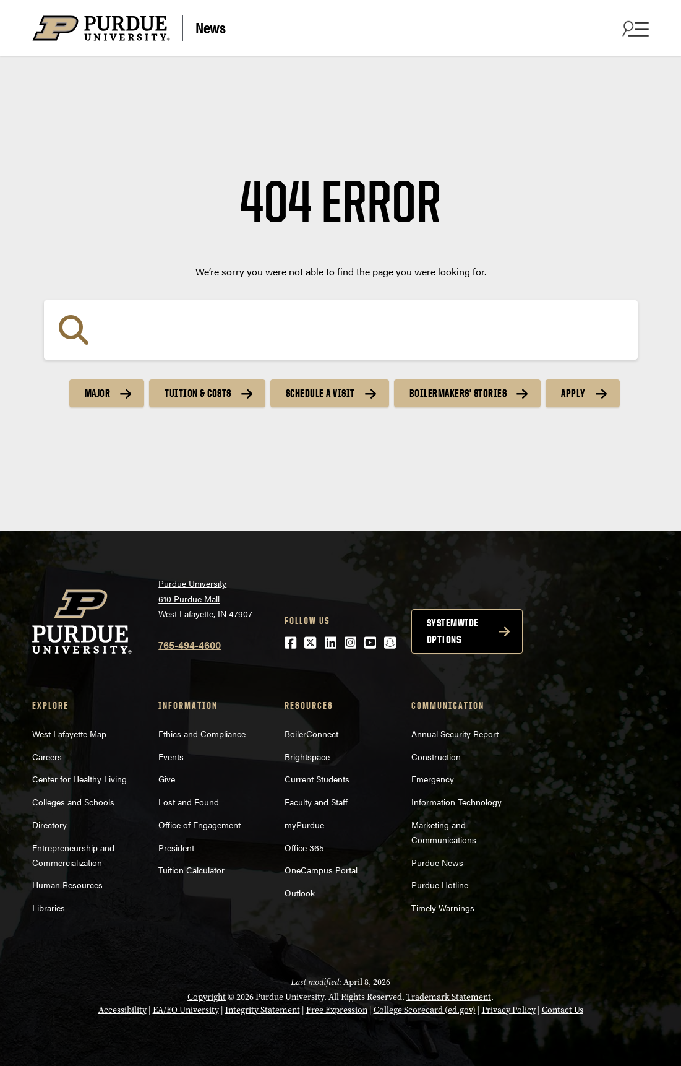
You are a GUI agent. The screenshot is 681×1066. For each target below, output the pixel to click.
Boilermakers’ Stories (458, 393)
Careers (47, 756)
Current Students (317, 779)
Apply (573, 393)
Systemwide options (453, 631)
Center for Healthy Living (79, 779)
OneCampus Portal (321, 870)
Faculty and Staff (316, 801)
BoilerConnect (311, 733)
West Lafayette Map (69, 733)
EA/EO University (186, 1010)
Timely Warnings (442, 907)
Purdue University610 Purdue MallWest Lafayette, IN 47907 (205, 598)
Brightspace (307, 756)
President (176, 847)
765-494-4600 (189, 645)
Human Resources (67, 884)
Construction (436, 756)
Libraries (48, 907)
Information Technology (456, 801)
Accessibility (122, 1010)
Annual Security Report (455, 733)
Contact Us (562, 1010)
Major (98, 393)
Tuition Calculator (191, 870)
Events (171, 756)
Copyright (206, 997)
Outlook (300, 892)
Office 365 (304, 847)
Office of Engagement (199, 824)
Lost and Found (188, 801)
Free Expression (336, 1010)
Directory (49, 824)
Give (166, 779)
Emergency (432, 779)
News (210, 27)
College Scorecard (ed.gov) (425, 1010)
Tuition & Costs (198, 393)
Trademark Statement (448, 997)
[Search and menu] (634, 28)
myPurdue (304, 824)
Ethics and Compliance (202, 733)
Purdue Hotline (439, 884)
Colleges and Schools (73, 801)
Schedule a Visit (320, 393)
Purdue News (437, 862)
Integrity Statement (262, 1010)
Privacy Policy (509, 1010)
